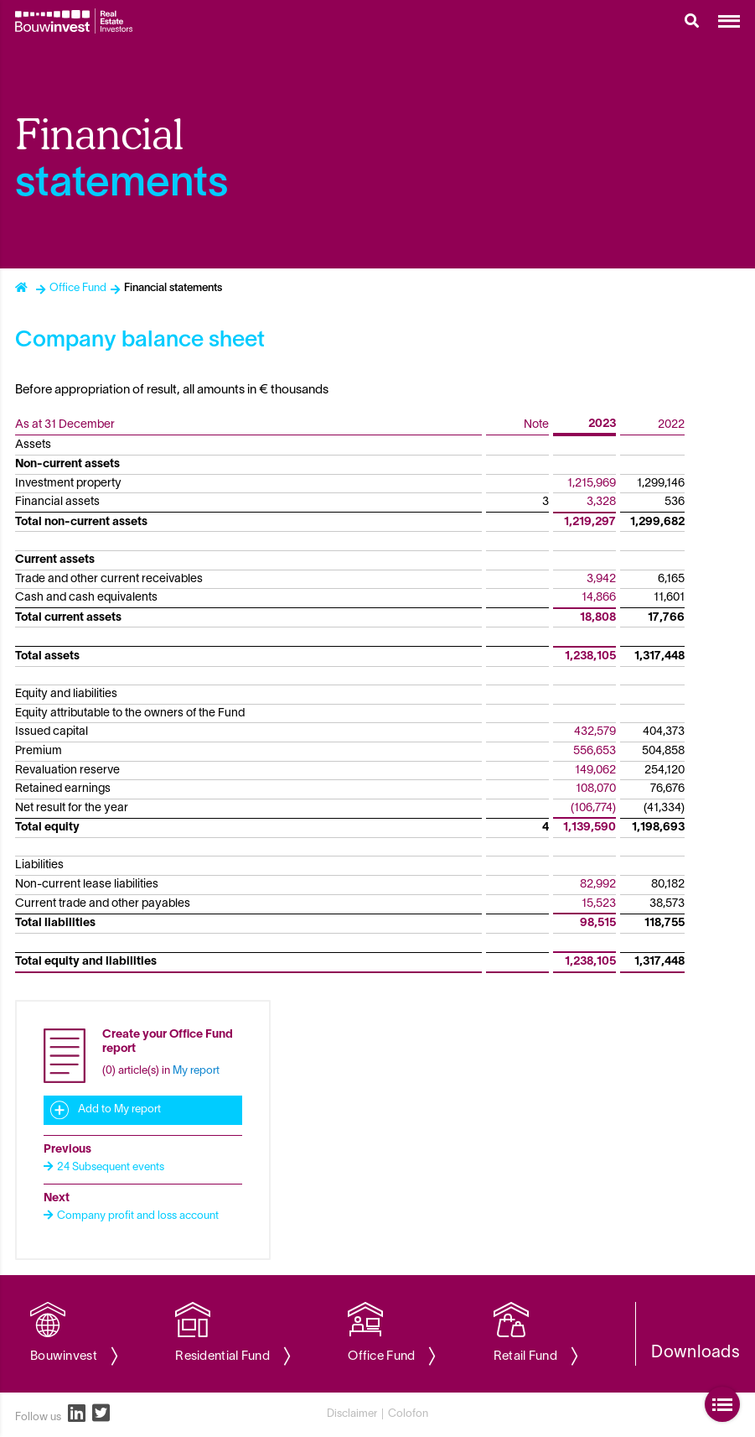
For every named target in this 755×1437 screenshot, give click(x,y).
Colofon (408, 1414)
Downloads (695, 1353)
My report (196, 1071)
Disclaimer (352, 1414)
